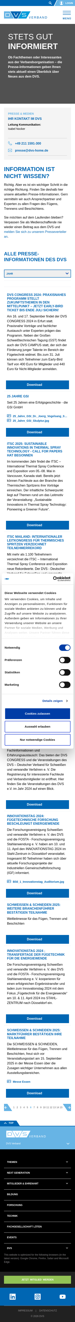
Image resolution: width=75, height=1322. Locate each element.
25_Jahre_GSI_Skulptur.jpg (28, 420)
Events (12, 1237)
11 (47, 1107)
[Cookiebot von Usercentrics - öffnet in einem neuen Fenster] (53, 578)
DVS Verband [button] (13, 1143)
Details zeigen (52, 700)
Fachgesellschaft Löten (24, 1226)
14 (57, 1107)
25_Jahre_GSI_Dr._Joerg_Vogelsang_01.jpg (39, 416)
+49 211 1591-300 (28, 143)
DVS (9, 1248)
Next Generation (18, 1172)
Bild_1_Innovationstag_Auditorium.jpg (35, 881)
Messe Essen (18, 1081)
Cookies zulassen (37, 713)
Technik (12, 1216)
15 (61, 1107)
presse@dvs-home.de (31, 150)
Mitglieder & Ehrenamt (22, 1183)
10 (44, 1107)
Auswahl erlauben (37, 726)
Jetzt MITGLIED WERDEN (37, 1279)
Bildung (12, 1194)
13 (54, 1107)
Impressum (25, 1310)
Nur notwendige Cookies (37, 739)
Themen (12, 1162)
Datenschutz (48, 1310)
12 (51, 1107)
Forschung (14, 1205)
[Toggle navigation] (67, 14)
